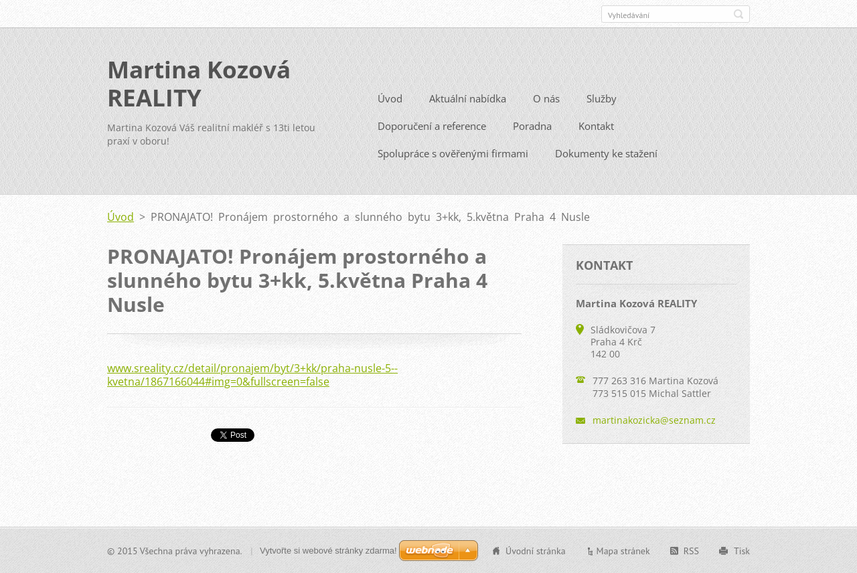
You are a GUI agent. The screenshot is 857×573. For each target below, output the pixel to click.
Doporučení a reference (432, 125)
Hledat (738, 14)
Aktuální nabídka (467, 97)
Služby (602, 97)
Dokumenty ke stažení (606, 152)
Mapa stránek (623, 550)
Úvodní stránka (535, 550)
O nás (546, 97)
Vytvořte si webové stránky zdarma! (328, 550)
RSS (691, 550)
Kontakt (596, 125)
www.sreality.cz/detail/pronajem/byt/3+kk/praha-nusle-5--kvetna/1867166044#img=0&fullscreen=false (252, 374)
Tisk (742, 550)
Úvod (390, 97)
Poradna (532, 125)
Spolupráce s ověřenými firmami (453, 152)
